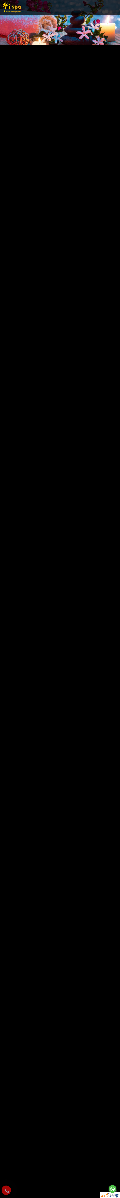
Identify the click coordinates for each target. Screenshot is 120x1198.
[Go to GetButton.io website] (113, 1195)
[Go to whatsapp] (112, 1189)
